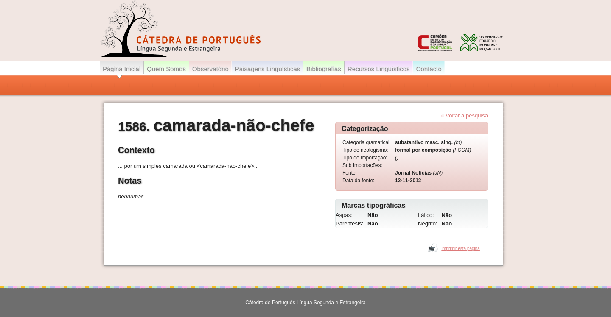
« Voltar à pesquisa (464, 115)
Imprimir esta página (460, 248)
